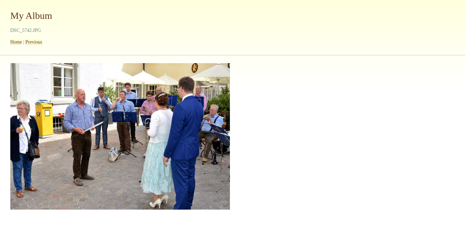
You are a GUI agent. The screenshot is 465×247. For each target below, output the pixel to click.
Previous (33, 42)
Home (16, 42)
